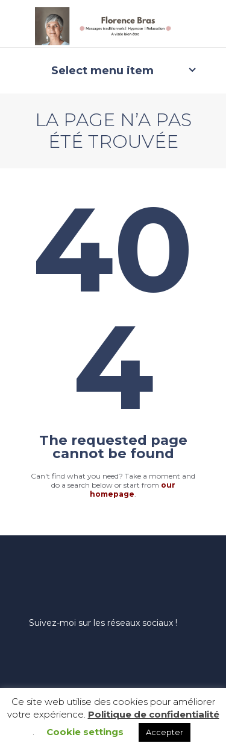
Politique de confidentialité (153, 714)
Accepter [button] (164, 732)
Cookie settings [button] (85, 732)
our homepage (132, 489)
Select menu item (102, 70)
